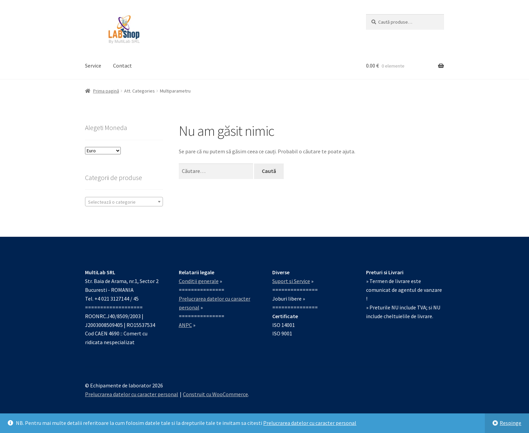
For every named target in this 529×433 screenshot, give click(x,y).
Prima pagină (106, 91)
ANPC (185, 325)
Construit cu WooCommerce (215, 394)
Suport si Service (291, 281)
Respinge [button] (510, 422)
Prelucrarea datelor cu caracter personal (309, 422)
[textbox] (124, 202)
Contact (122, 65)
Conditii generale (199, 281)
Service (93, 65)
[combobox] (124, 201)
